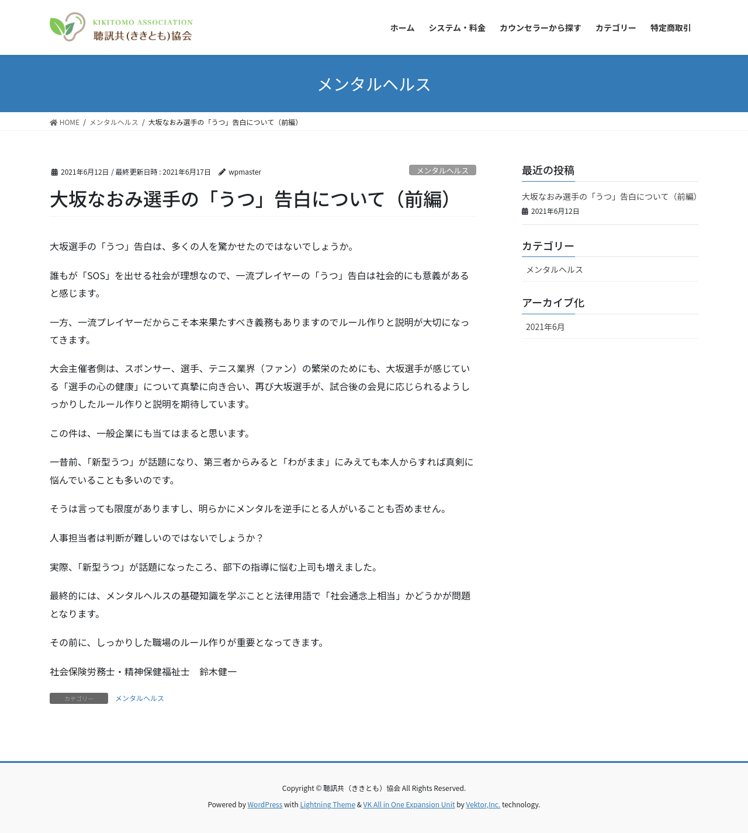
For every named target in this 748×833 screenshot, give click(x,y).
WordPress (265, 804)
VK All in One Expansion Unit (409, 804)
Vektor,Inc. (483, 804)
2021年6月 (545, 326)
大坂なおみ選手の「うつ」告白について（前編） (612, 196)
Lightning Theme (327, 804)
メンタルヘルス (443, 170)
